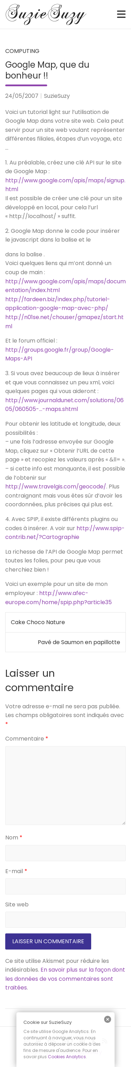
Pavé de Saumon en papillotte (79, 642)
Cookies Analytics (67, 1057)
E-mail (16, 871)
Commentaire (26, 739)
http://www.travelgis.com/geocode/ (55, 486)
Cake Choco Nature (38, 622)
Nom (13, 837)
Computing (22, 51)
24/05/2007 (21, 96)
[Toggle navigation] (121, 14)
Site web (17, 904)
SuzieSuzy (57, 96)
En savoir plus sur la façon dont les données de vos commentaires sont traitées (65, 979)
